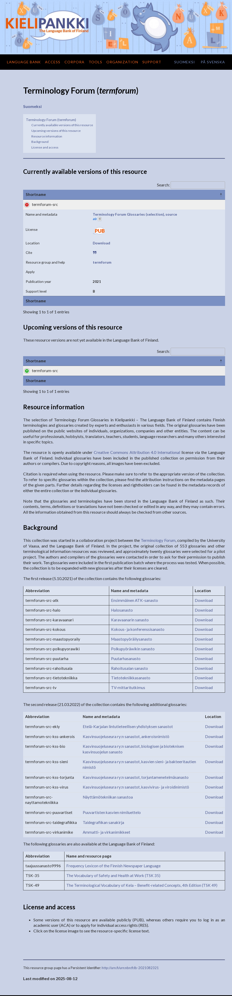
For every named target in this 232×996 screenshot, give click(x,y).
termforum (182, 204)
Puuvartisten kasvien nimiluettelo (112, 788)
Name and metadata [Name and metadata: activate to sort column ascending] (76, 194)
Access (52, 62)
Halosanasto (122, 585)
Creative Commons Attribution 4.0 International (137, 427)
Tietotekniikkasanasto (130, 653)
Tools (95, 62)
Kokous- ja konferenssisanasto (137, 605)
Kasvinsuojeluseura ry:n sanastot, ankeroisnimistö (126, 712)
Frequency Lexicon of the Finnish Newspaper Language (113, 841)
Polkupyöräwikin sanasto (133, 624)
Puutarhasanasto (126, 634)
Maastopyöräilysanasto (131, 614)
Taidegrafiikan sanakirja (103, 797)
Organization (122, 62)
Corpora (74, 62)
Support (151, 62)
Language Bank (24, 62)
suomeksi (184, 62)
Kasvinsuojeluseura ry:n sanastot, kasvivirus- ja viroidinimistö (136, 762)
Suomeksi (32, 106)
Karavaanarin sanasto (130, 595)
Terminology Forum (158, 515)
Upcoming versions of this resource (56, 131)
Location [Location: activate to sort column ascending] (139, 194)
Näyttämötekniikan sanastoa (108, 772)
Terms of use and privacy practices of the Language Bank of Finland (181, 989)
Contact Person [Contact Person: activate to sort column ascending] (204, 319)
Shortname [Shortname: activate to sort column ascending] (36, 194)
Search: (191, 184)
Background (40, 142)
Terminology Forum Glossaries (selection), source (77, 210)
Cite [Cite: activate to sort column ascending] (160, 194)
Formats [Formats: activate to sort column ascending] (139, 319)
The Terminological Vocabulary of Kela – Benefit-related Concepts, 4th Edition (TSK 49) (141, 860)
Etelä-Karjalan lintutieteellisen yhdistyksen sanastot (128, 702)
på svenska (213, 62)
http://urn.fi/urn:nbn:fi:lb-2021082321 (130, 943)
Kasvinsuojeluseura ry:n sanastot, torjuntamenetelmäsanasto (136, 752)
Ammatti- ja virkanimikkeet (106, 807)
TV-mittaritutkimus (128, 663)
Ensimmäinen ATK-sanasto (134, 576)
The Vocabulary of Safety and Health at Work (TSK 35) (113, 851)
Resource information (46, 136)
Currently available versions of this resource (62, 125)
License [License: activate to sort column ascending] (114, 194)
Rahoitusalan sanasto (129, 643)
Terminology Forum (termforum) (51, 119)
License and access (44, 147)
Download (140, 204)
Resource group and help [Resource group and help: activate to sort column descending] (195, 194)
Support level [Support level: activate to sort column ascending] (168, 319)
